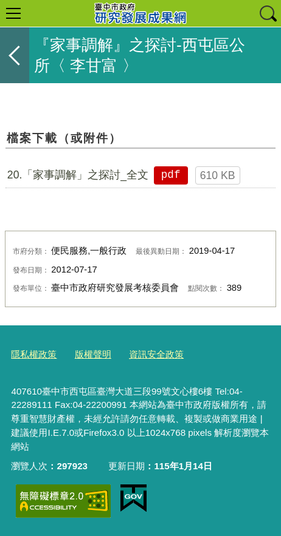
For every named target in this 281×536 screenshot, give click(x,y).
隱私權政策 (34, 354)
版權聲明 (93, 354)
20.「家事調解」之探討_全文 (77, 175)
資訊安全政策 (156, 354)
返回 (14, 55)
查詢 (267, 13)
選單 (13, 13)
